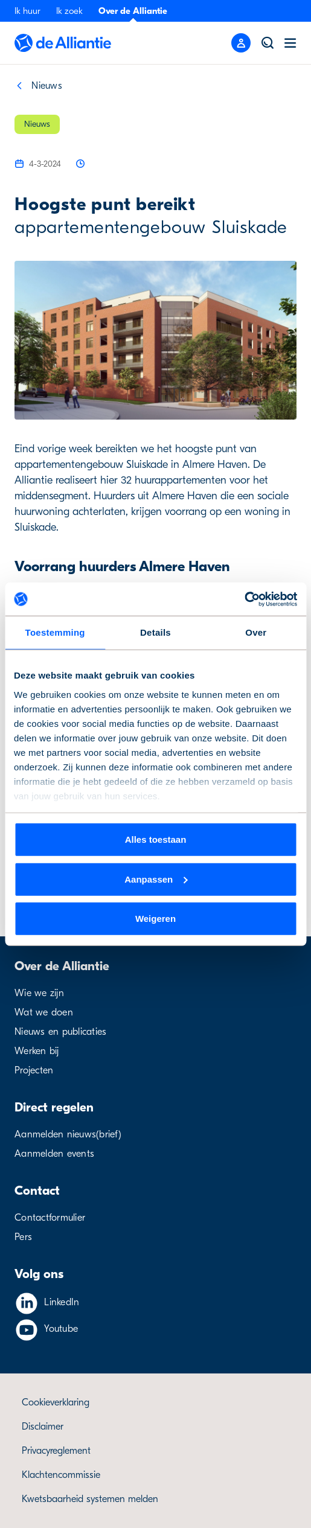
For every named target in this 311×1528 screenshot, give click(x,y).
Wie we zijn (39, 993)
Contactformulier (49, 1217)
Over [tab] (255, 632)
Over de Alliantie (132, 10)
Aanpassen (155, 879)
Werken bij (36, 1051)
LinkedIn (61, 1302)
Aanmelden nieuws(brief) (67, 1134)
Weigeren (155, 918)
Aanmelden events (54, 1153)
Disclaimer (42, 1426)
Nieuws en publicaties (60, 1031)
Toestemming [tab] (55, 632)
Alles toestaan (156, 839)
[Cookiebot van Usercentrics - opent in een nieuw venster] (244, 599)
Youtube (61, 1328)
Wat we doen (43, 1012)
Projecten (33, 1070)
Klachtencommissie (61, 1474)
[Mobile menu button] (241, 43)
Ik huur (27, 10)
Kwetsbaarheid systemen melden (90, 1499)
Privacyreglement (56, 1450)
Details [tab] (155, 632)
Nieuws (46, 85)
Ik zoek (69, 10)
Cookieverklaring (55, 1402)
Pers (23, 1237)
